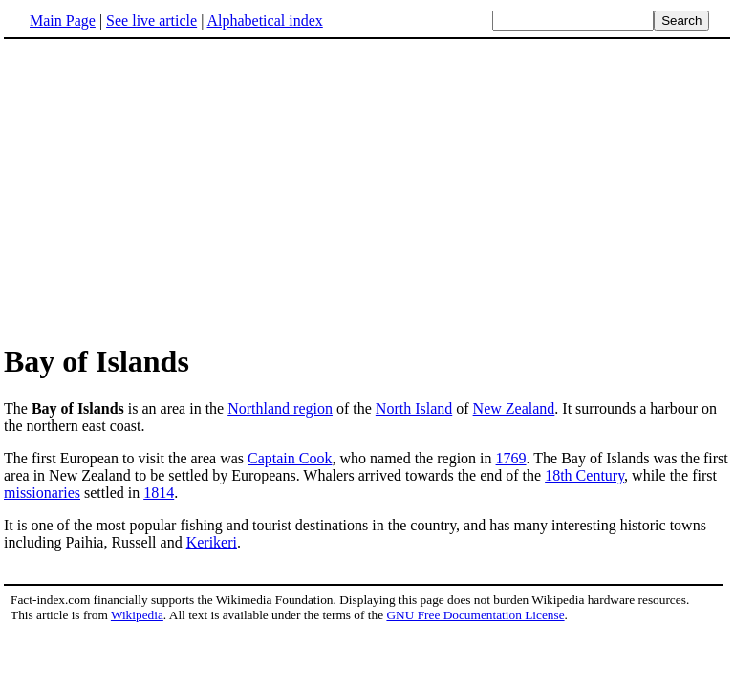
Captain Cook (290, 458)
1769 (511, 458)
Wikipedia (137, 615)
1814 (158, 492)
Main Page (63, 20)
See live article (151, 20)
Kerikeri (211, 542)
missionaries (42, 492)
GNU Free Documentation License (475, 615)
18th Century (584, 475)
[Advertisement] (164, 190)
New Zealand (514, 408)
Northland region (280, 408)
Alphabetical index (264, 20)
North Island (414, 408)
